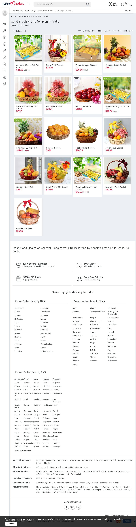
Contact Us (50, 460)
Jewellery (126, 489)
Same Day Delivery (47, 11)
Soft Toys (77, 489)
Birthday (39, 478)
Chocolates (57, 489)
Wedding (60, 478)
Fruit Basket (116, 487)
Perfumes (107, 489)
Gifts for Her (41, 467)
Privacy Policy (88, 460)
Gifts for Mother (107, 471)
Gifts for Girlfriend (74, 471)
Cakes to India (57, 487)
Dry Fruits (47, 489)
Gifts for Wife (41, 471)
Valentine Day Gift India (45, 482)
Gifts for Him (24, 16)
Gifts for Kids (67, 467)
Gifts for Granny (57, 474)
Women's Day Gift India (109, 482)
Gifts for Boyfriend (91, 471)
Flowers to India (42, 487)
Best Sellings (30, 11)
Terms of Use (74, 460)
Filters (17, 31)
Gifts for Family (42, 474)
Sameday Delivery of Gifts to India (79, 487)
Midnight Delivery (66, 11)
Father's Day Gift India (89, 482)
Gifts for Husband (57, 471)
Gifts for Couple (81, 467)
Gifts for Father (122, 471)
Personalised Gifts (43, 492)
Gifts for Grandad (74, 474)
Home (13, 16)
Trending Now (17, 11)
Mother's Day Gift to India (67, 482)
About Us (40, 460)
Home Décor (72, 492)
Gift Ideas (47, 463)
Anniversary (50, 478)
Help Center (62, 460)
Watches (117, 489)
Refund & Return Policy (105, 460)
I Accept (11, 524)
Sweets (67, 489)
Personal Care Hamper (92, 489)
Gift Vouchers (59, 492)
